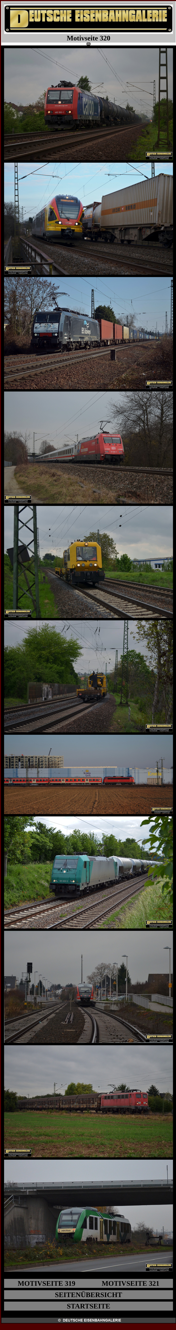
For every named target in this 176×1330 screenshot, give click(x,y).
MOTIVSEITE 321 (130, 1283)
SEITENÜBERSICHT (88, 1295)
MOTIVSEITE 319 (46, 1283)
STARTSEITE (88, 1306)
